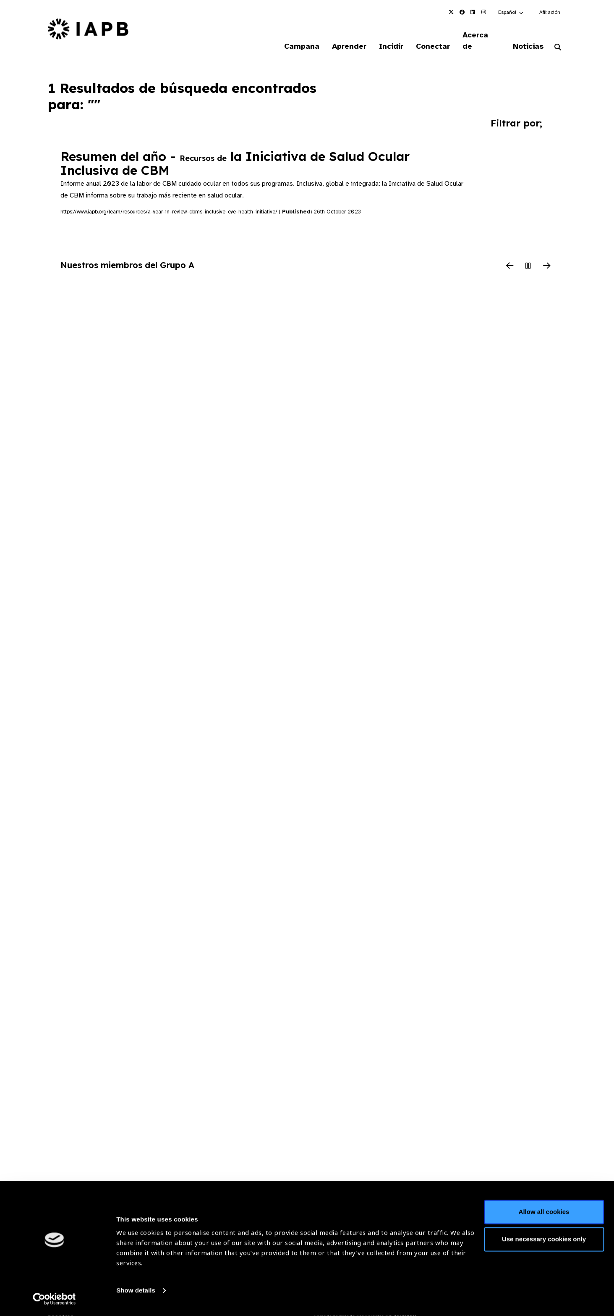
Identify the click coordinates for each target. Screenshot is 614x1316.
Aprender (341, 35)
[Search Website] (558, 37)
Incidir (384, 35)
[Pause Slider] (528, 256)
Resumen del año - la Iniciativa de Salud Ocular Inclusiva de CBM (235, 153)
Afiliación (549, 12)
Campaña (291, 35)
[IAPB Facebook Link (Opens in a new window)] (462, 12)
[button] (511, 12)
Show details (135, 1291)
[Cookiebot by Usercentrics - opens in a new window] (54, 1299)
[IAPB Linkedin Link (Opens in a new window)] (473, 12)
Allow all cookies (544, 1212)
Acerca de (478, 35)
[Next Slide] (547, 256)
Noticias (526, 35)
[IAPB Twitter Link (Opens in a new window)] (451, 12)
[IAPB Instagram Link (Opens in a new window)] (484, 12)
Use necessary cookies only (544, 1239)
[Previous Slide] (510, 256)
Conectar (428, 35)
